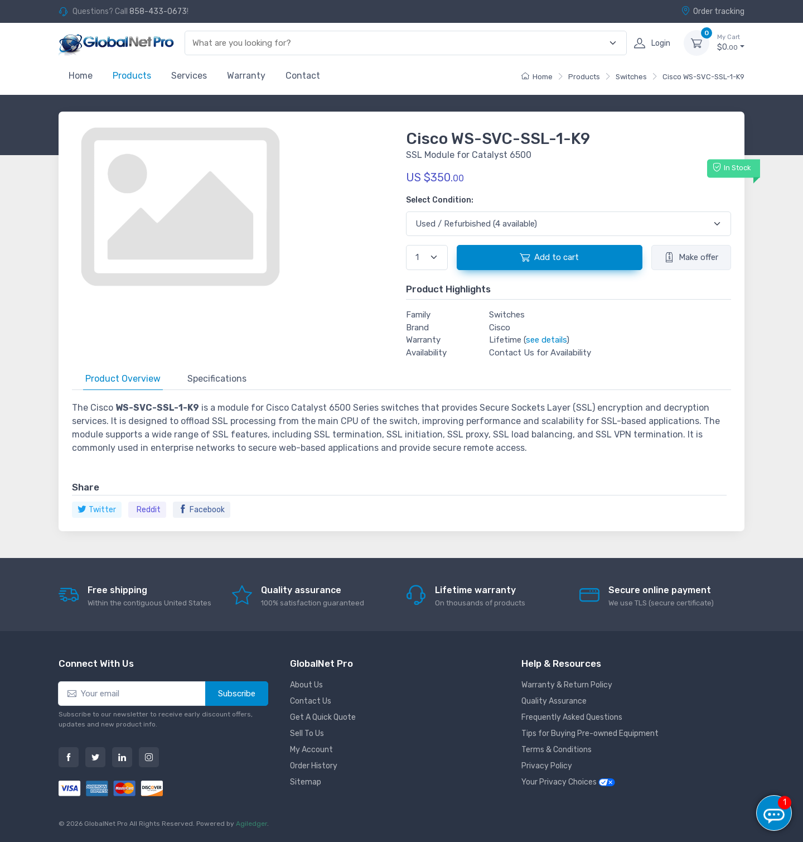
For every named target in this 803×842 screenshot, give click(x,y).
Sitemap (305, 782)
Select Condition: (439, 200)
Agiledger (251, 823)
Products (132, 75)
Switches (631, 77)
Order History (313, 766)
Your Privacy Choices (568, 782)
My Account (311, 749)
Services (189, 75)
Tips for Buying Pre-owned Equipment (590, 733)
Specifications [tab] (216, 378)
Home (81, 75)
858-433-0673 (158, 11)
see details (546, 340)
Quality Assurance (554, 701)
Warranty (246, 75)
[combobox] (399, 43)
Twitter (97, 509)
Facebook (201, 509)
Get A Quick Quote (323, 717)
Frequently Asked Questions (571, 717)
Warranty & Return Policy (566, 685)
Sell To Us (307, 733)
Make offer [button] (691, 257)
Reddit (149, 509)
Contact (303, 75)
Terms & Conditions (556, 749)
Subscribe (236, 694)
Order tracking (712, 11)
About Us (306, 685)
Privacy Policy (546, 766)
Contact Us (310, 701)
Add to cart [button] (549, 257)
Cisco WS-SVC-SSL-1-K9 (703, 77)
